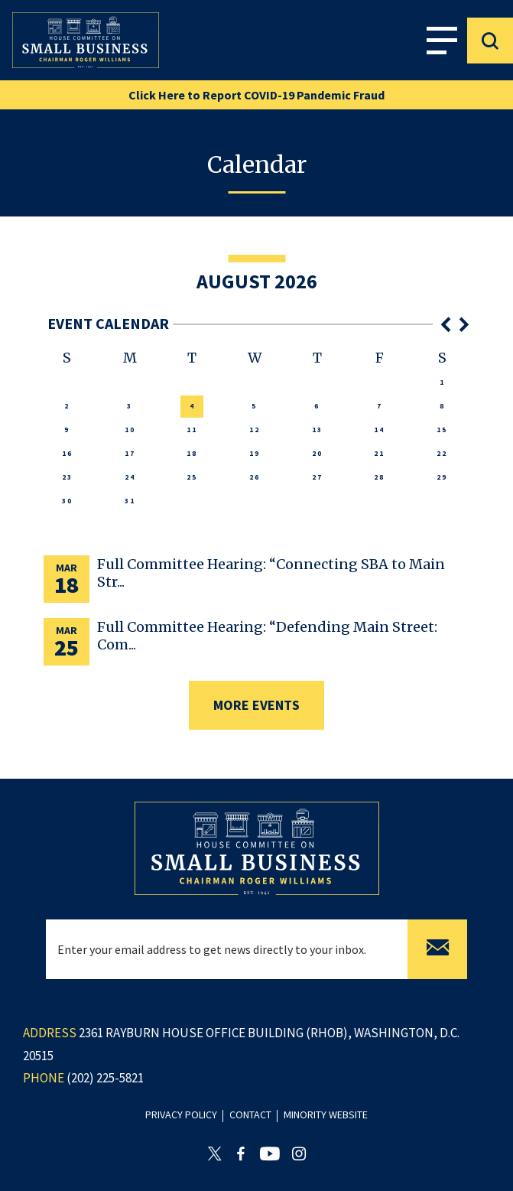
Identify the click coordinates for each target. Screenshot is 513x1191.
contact (250, 1114)
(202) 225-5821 (105, 1077)
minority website (326, 1114)
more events (256, 705)
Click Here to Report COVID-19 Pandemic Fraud (256, 95)
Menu (442, 39)
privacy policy (181, 1114)
